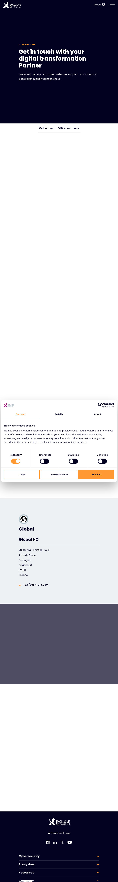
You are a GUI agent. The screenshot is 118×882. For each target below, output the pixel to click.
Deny (22, 474)
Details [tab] (59, 414)
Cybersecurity (29, 856)
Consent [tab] (20, 414)
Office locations (68, 128)
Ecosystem (27, 864)
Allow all (96, 474)
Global (99, 4)
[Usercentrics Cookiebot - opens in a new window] (100, 405)
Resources (26, 872)
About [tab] (97, 414)
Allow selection (59, 474)
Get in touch (47, 128)
